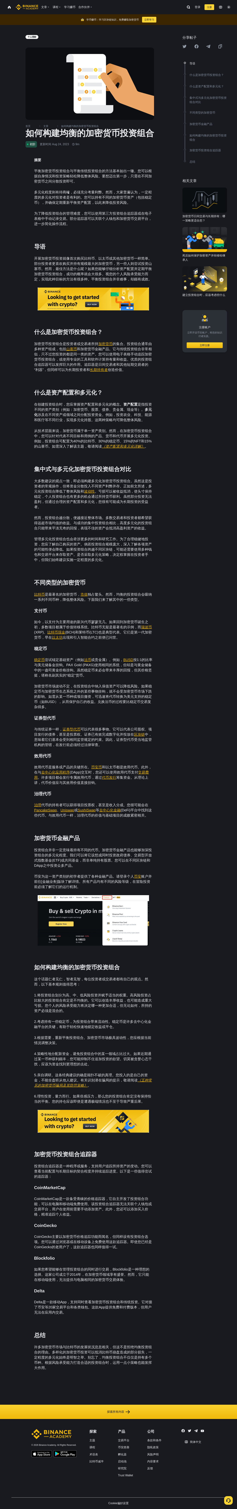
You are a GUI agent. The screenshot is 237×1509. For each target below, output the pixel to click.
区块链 (139, 734)
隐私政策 (153, 1447)
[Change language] (220, 7)
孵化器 (122, 1454)
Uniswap (67, 810)
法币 (87, 660)
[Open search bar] (187, 7)
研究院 (122, 1468)
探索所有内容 (118, 1412)
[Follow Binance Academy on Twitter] (189, 1430)
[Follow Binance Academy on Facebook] (183, 1431)
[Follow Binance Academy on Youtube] (202, 1431)
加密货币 (105, 344)
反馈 (150, 1468)
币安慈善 (123, 1447)
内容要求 (153, 1461)
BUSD (128, 660)
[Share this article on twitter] (184, 46)
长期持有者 (99, 370)
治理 (37, 805)
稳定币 (39, 660)
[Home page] (27, 7)
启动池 (122, 1461)
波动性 (89, 491)
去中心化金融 (110, 810)
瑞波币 (146, 627)
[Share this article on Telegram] (208, 46)
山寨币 (71, 349)
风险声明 (153, 1454)
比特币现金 (56, 632)
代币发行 (109, 777)
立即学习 (149, 19)
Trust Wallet (125, 1475)
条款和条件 (154, 1440)
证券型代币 (71, 729)
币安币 (96, 767)
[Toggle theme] (229, 7)
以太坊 (57, 637)
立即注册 (205, 345)
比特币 (39, 594)
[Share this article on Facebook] (196, 46)
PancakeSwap (45, 810)
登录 (197, 7)
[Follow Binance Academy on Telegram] (196, 1430)
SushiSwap (87, 810)
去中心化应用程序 (55, 772)
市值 (84, 594)
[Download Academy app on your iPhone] (41, 1454)
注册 (209, 7)
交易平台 (123, 1440)
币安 (137, 876)
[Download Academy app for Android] (65, 1454)
